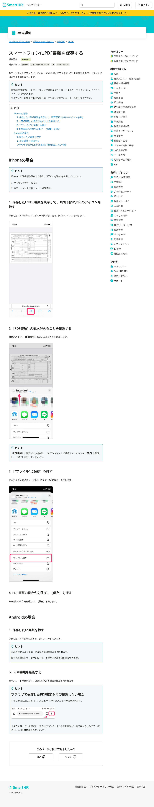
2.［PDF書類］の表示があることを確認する (38, 121)
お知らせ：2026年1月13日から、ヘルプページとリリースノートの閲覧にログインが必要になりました (77, 13)
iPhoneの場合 (21, 113)
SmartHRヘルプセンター (19, 41)
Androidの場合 (21, 133)
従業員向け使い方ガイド (43, 41)
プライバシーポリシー (101, 786)
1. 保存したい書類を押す (29, 136)
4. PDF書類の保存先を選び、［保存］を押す (38, 129)
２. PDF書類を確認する (28, 140)
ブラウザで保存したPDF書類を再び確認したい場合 (41, 144)
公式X (141, 786)
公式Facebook (125, 786)
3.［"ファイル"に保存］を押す (31, 125)
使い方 (71, 41)
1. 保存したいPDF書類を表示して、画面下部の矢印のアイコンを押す (50, 117)
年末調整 (61, 41)
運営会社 (80, 786)
